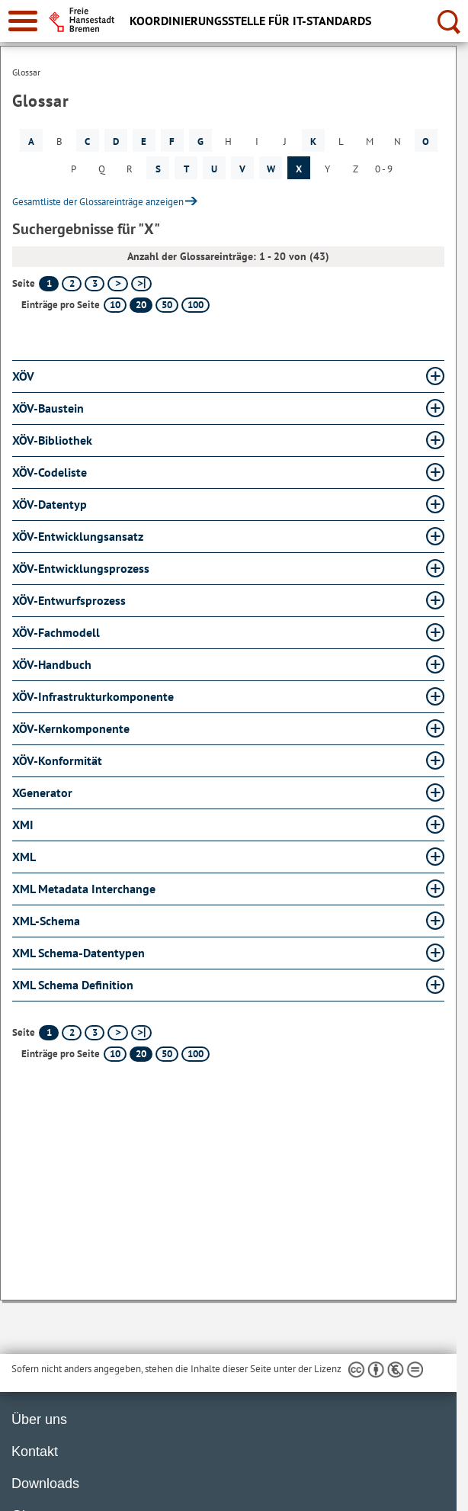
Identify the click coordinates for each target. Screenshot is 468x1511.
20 (141, 304)
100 (196, 304)
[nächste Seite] (117, 283)
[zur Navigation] (23, 21)
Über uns (39, 1419)
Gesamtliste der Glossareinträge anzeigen (98, 201)
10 (115, 304)
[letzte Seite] (141, 283)
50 (167, 304)
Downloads (45, 1483)
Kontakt (34, 1451)
